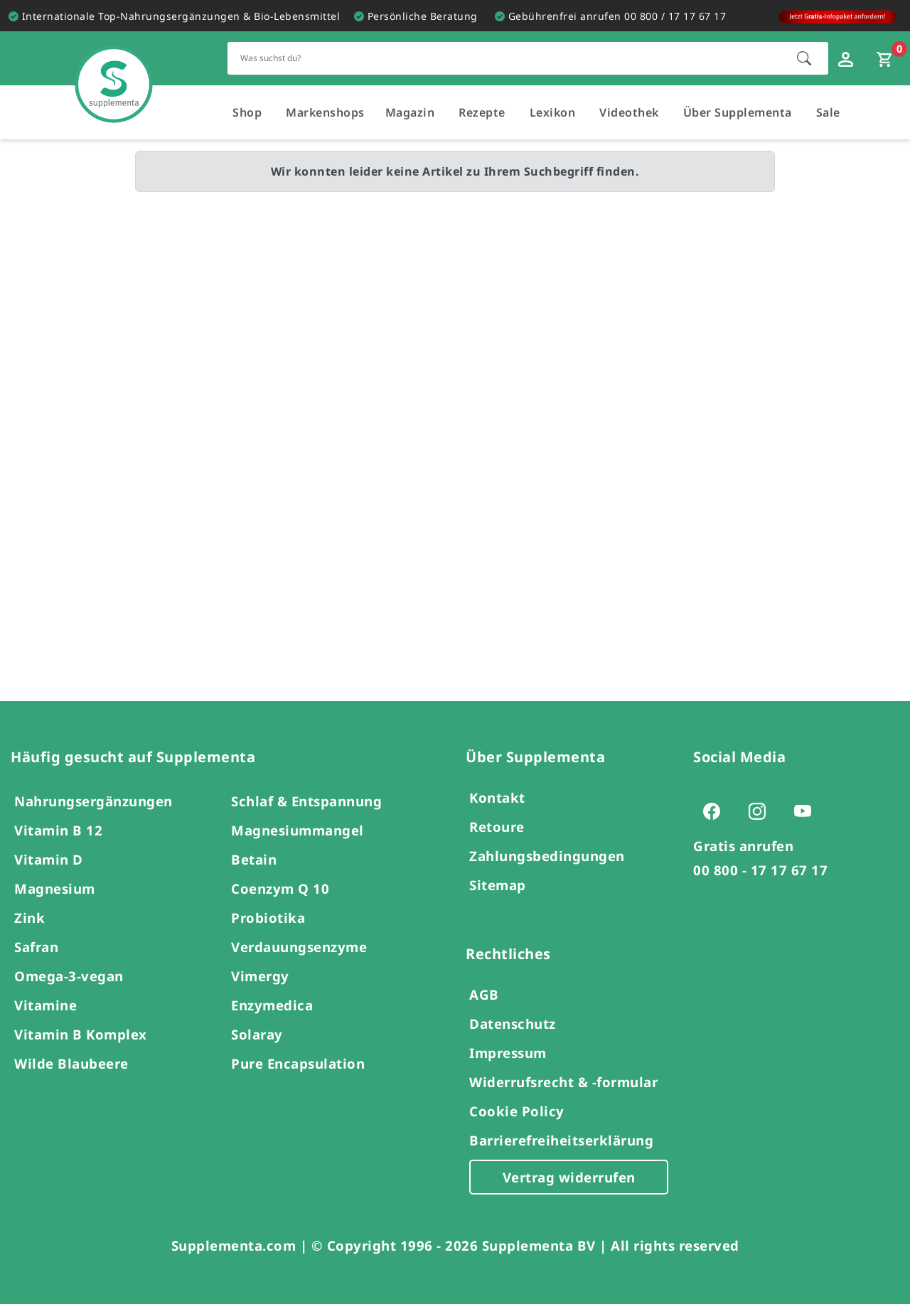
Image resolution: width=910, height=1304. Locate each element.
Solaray (257, 1034)
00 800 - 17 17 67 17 (760, 870)
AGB (484, 994)
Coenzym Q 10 (280, 888)
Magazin (410, 112)
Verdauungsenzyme (299, 947)
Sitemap (497, 885)
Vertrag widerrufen (569, 1177)
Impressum (508, 1053)
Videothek (629, 112)
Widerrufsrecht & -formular (563, 1082)
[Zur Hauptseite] (114, 70)
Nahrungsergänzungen (93, 801)
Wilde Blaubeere (71, 1063)
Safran (36, 947)
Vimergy (260, 976)
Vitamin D (48, 859)
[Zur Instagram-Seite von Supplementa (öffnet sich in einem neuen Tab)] (761, 810)
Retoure (497, 826)
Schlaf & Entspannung (306, 801)
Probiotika (268, 917)
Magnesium (54, 888)
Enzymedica (272, 1005)
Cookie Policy (516, 1111)
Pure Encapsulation (298, 1063)
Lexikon (553, 112)
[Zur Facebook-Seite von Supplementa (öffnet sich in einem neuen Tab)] (716, 810)
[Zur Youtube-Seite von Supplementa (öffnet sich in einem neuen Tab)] (807, 810)
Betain (254, 859)
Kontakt (497, 797)
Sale (828, 112)
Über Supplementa (737, 112)
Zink (29, 917)
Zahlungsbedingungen (547, 856)
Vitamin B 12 (58, 830)
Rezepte (482, 112)
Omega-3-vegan (69, 976)
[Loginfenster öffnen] (847, 58)
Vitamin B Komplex (80, 1034)
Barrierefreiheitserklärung (561, 1140)
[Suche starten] (804, 58)
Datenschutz (512, 1023)
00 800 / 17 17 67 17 (675, 16)
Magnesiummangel (297, 830)
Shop (247, 112)
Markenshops (325, 112)
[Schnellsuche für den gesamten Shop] (505, 58)
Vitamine (45, 1005)
